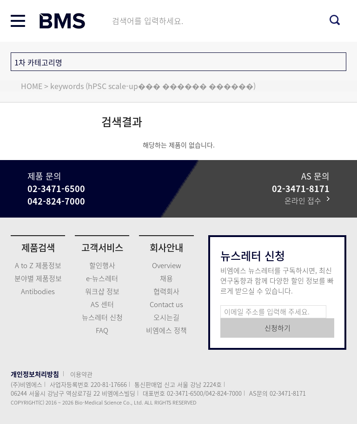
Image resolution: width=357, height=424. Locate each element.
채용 (166, 278)
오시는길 (166, 317)
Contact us (166, 304)
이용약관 (81, 374)
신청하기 (277, 328)
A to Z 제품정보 (38, 265)
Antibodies (38, 291)
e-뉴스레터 (102, 278)
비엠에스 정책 (166, 330)
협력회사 (166, 291)
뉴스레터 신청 (102, 317)
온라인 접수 (307, 200)
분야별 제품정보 (38, 278)
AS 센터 (102, 304)
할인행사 (102, 265)
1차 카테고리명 (38, 62)
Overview (166, 265)
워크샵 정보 (102, 291)
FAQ (102, 330)
